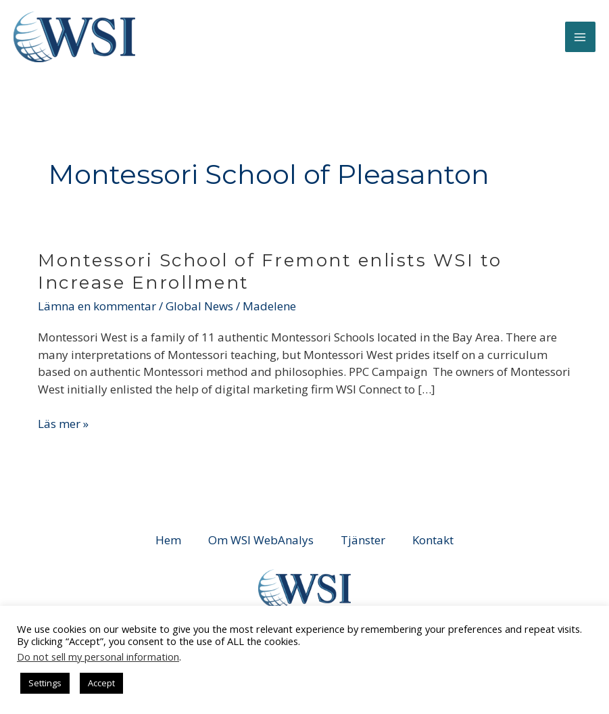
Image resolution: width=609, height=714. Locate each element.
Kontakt (433, 540)
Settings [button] (45, 683)
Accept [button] (101, 683)
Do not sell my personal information (98, 656)
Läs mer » (63, 423)
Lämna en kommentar (97, 306)
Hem (168, 540)
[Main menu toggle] (580, 37)
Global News (199, 306)
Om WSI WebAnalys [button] (261, 540)
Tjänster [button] (363, 540)
